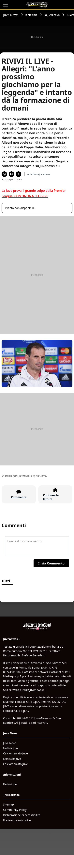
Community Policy (14, 810)
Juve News (10, 15)
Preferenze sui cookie (17, 820)
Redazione (10, 784)
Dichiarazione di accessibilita (21, 815)
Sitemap (8, 804)
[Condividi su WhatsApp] (4, 174)
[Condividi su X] (18, 174)
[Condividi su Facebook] (11, 174)
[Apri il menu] (5, 4)
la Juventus (52, 15)
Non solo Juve (12, 758)
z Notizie (31, 15)
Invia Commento (51, 563)
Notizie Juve (10, 748)
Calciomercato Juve (15, 753)
